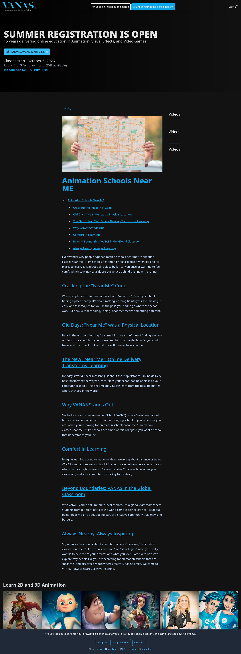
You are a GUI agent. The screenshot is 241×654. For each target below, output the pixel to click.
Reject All (139, 642)
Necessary (95, 649)
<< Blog (67, 108)
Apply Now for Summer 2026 (27, 52)
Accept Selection (120, 642)
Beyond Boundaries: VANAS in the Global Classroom (107, 241)
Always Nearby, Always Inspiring (94, 248)
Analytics (111, 649)
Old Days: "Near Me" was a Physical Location (102, 214)
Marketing (145, 649)
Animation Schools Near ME (86, 200)
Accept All (102, 642)
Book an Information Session (110, 6)
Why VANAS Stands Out (88, 228)
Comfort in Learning (86, 235)
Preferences (128, 649)
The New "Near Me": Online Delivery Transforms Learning (111, 221)
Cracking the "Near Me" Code (92, 208)
